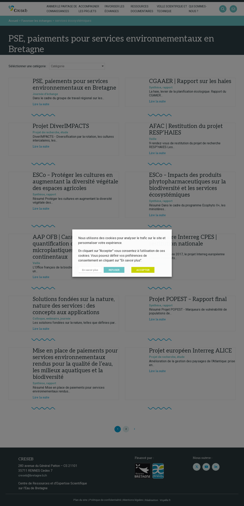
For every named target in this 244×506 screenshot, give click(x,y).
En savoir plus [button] (89, 269)
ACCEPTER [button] (141, 269)
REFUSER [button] (112, 269)
